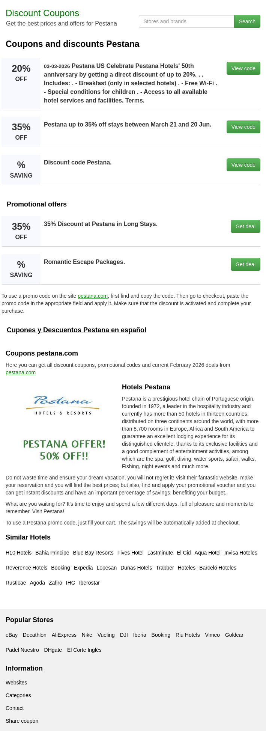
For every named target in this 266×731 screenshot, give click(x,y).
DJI (124, 635)
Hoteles (186, 568)
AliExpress (64, 635)
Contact (15, 708)
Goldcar (234, 635)
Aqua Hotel (208, 553)
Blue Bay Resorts (93, 553)
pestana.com (93, 296)
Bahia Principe (52, 553)
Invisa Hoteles (240, 553)
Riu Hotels (188, 635)
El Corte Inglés (84, 650)
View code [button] (243, 68)
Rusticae (16, 583)
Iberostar (89, 583)
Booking (60, 568)
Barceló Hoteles (217, 568)
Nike (87, 635)
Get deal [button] (245, 226)
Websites (16, 683)
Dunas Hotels (136, 568)
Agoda (37, 583)
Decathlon (35, 635)
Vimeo (212, 635)
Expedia (83, 568)
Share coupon (22, 721)
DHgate (53, 650)
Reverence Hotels (26, 568)
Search (247, 21)
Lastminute (160, 553)
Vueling (106, 635)
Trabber (165, 568)
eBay (12, 635)
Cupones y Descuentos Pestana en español (76, 330)
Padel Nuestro (22, 650)
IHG (70, 583)
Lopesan (106, 568)
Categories (18, 695)
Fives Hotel (130, 553)
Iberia (139, 635)
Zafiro (55, 583)
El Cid (184, 553)
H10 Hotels (19, 553)
